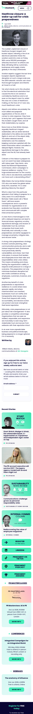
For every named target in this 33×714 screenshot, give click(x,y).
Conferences (17, 633)
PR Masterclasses (18, 583)
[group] (16, 3)
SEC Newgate (23, 351)
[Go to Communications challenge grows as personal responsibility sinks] (16, 494)
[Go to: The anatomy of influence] (16, 684)
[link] (16, 3)
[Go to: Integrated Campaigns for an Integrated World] (16, 650)
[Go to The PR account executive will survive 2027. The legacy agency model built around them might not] (16, 462)
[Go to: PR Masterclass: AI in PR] (16, 606)
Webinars (18, 671)
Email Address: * (10, 384)
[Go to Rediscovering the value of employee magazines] (16, 524)
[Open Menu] (24, 8)
